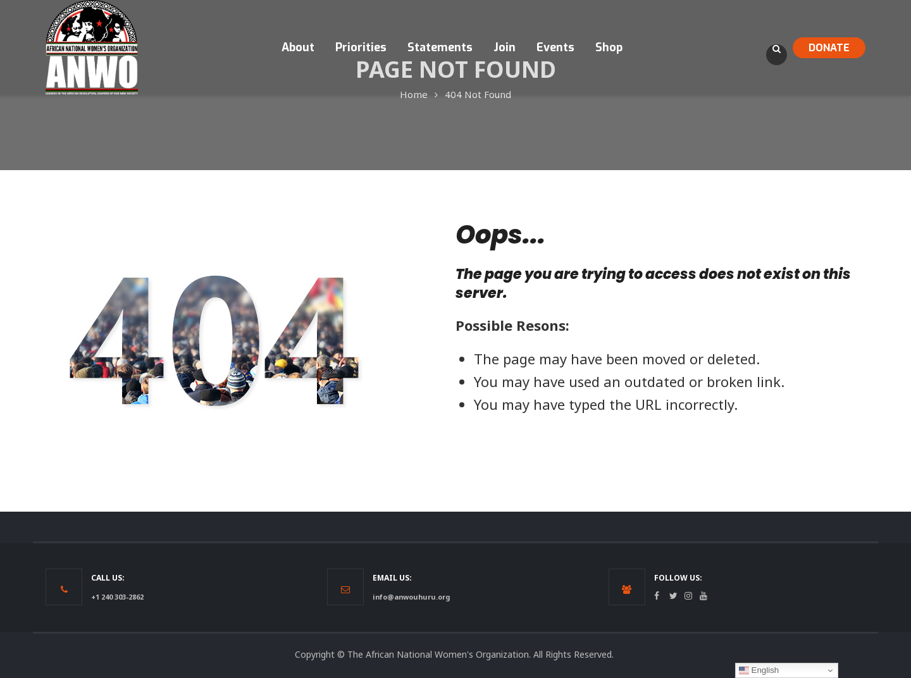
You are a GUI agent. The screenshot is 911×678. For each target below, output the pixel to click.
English (759, 670)
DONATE (829, 47)
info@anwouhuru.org (411, 596)
